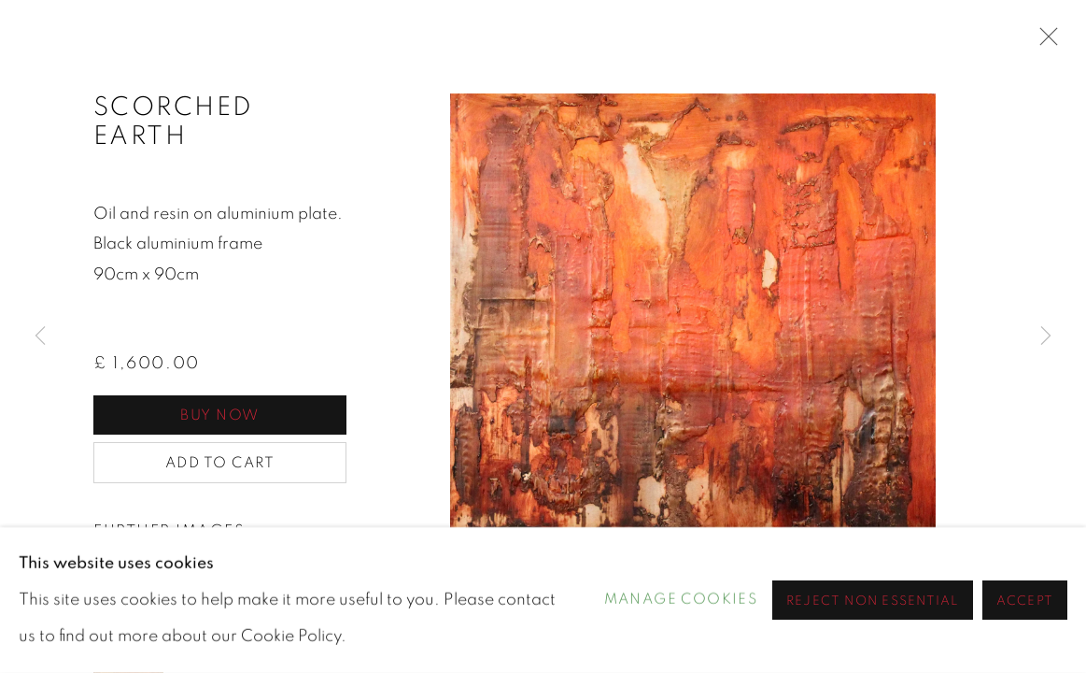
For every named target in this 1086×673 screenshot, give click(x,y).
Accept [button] (1024, 601)
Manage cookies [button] (681, 600)
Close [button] (1044, 42)
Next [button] (1046, 336)
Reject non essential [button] (872, 601)
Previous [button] (40, 336)
